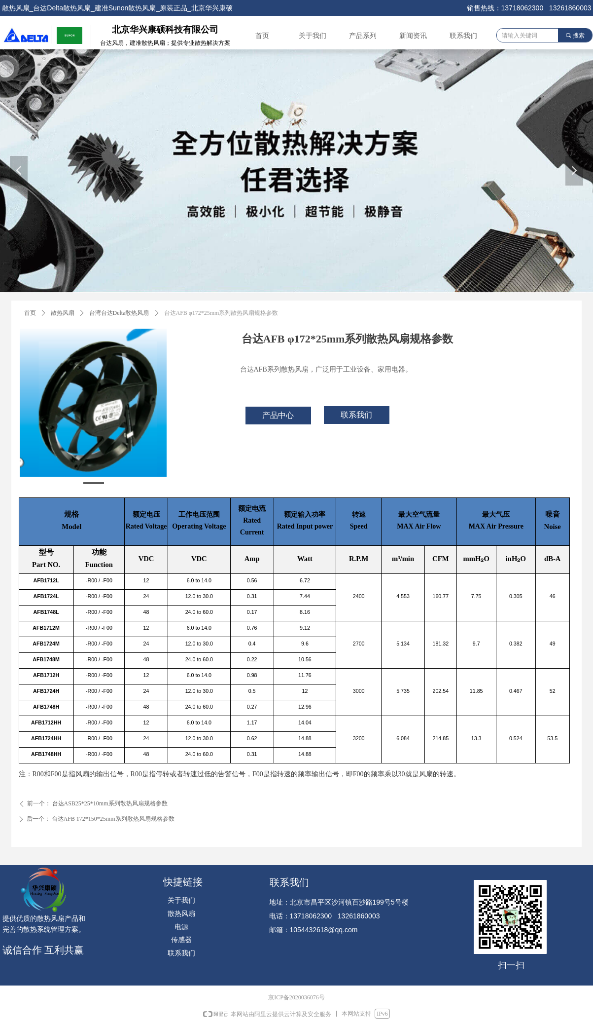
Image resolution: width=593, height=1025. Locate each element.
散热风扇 (62, 312)
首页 (30, 312)
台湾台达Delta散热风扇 (119, 312)
